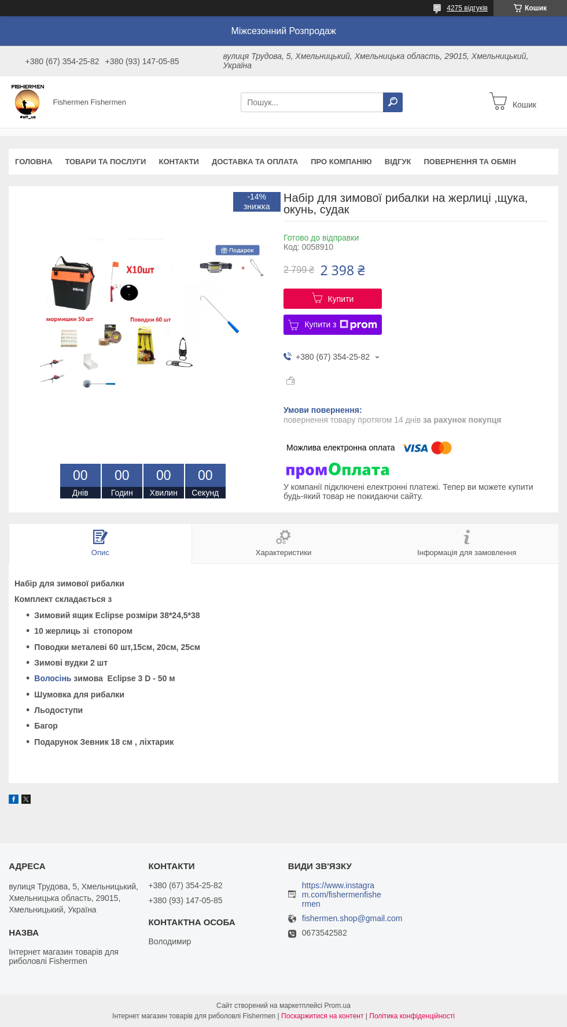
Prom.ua (338, 1006)
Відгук (398, 161)
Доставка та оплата (255, 161)
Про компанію (341, 161)
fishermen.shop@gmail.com (352, 918)
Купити (341, 299)
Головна (33, 161)
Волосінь (52, 678)
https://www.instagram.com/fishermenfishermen (341, 894)
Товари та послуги (105, 161)
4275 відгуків (467, 8)
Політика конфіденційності (412, 1016)
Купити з (340, 325)
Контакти (179, 161)
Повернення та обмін (470, 161)
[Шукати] (393, 102)
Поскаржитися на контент (322, 1016)
